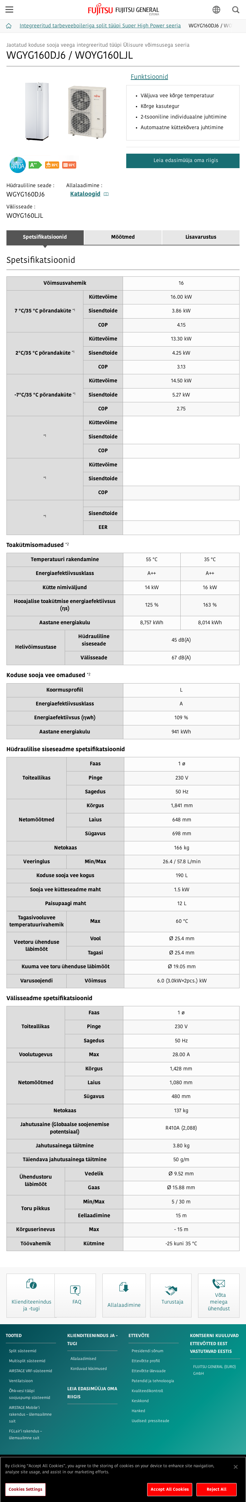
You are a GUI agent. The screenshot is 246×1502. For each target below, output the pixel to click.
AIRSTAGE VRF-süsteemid (30, 1371)
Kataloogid (89, 194)
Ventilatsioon (21, 1381)
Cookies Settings (25, 1494)
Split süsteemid (22, 1351)
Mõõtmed (123, 237)
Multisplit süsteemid (27, 1361)
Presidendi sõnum (147, 1351)
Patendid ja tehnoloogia (153, 1381)
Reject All (216, 1494)
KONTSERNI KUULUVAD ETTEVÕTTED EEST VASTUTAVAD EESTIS (214, 1344)
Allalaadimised (83, 1359)
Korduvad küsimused (89, 1369)
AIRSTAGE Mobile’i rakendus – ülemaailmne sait (30, 1414)
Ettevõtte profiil (146, 1361)
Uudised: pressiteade (150, 1421)
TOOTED (14, 1336)
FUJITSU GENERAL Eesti (123, 9)
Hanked (138, 1411)
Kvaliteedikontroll (147, 1391)
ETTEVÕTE (138, 1336)
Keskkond (140, 1401)
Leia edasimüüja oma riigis (185, 160)
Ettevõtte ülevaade (149, 1371)
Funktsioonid (149, 77)
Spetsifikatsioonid (45, 237)
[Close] (236, 1471)
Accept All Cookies (170, 1494)
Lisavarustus (200, 237)
